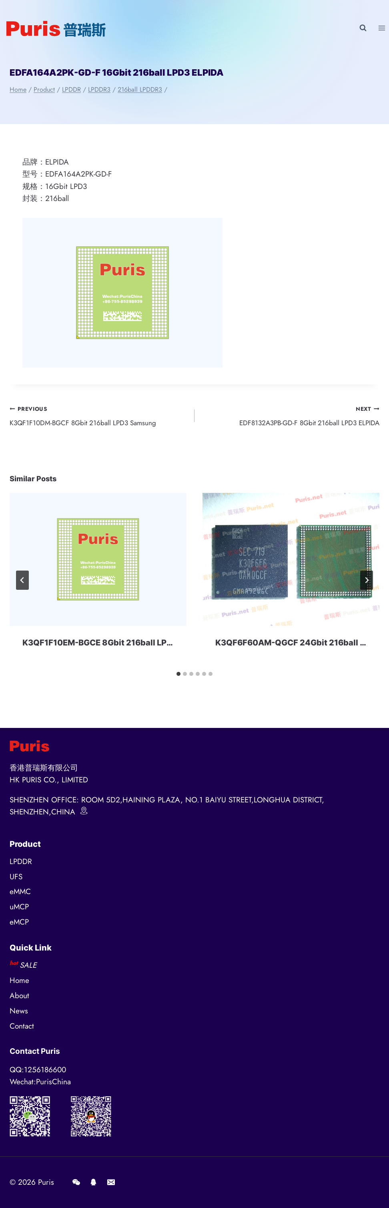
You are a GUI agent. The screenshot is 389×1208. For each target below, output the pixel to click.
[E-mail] (110, 1182)
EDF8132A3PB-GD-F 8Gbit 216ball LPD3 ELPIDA (290, 416)
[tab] (178, 677)
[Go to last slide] (22, 583)
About (19, 995)
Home (19, 980)
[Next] (366, 583)
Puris (46, 1182)
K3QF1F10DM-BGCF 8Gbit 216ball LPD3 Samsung (98, 416)
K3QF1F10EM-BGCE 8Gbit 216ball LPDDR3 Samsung (125, 645)
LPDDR (21, 861)
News (19, 1010)
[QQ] (93, 1182)
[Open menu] (381, 28)
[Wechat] (76, 1182)
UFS (16, 876)
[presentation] (98, 562)
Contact (22, 1026)
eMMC (20, 891)
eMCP (19, 922)
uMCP (19, 906)
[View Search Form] (363, 28)
